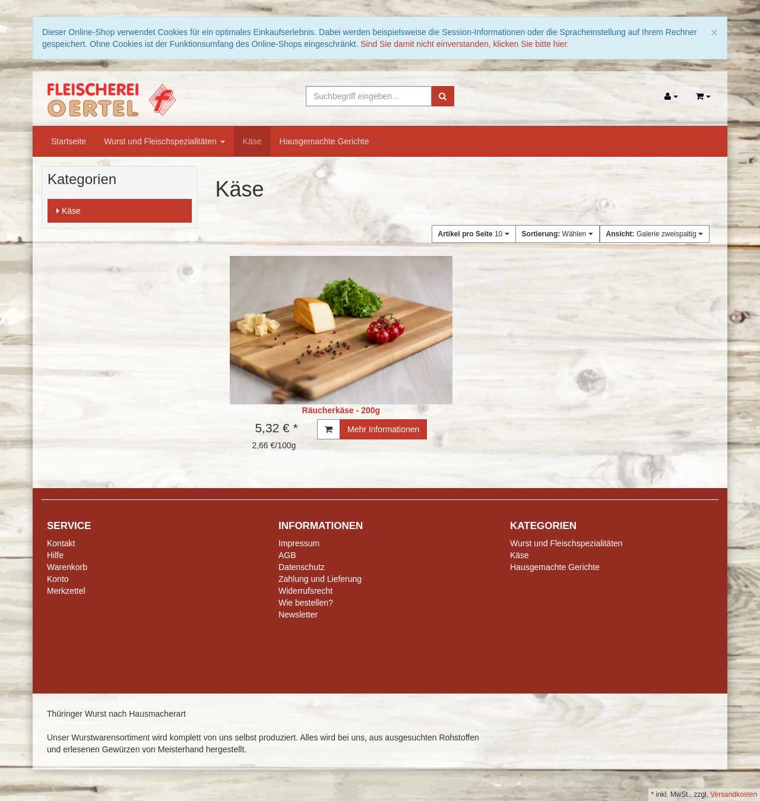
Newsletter (298, 614)
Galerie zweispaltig (654, 234)
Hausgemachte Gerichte (324, 141)
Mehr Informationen (383, 429)
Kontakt (61, 543)
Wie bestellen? (305, 602)
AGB (287, 555)
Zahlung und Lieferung (320, 579)
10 (473, 234)
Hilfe (55, 555)
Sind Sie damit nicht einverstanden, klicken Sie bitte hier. (464, 44)
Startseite (68, 141)
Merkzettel (66, 591)
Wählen (557, 234)
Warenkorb (67, 567)
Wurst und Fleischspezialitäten (164, 141)
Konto (58, 579)
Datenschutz (301, 567)
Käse (252, 141)
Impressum (298, 543)
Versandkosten (733, 794)
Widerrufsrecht (305, 591)
